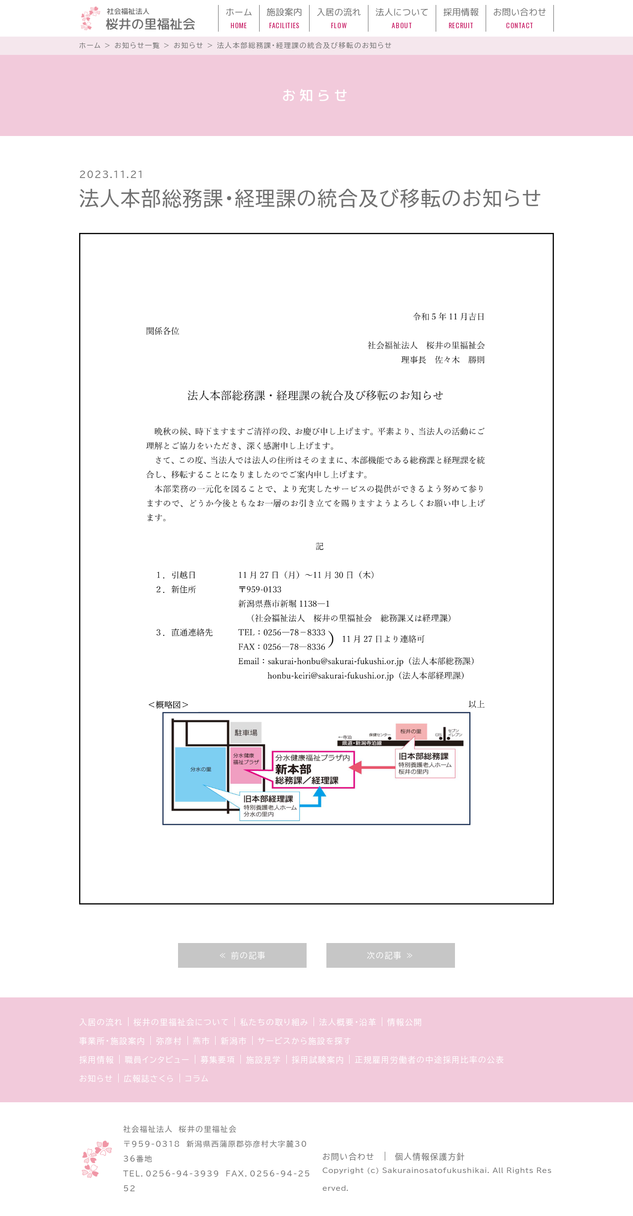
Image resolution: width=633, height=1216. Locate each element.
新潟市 (234, 1041)
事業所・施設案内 (112, 1041)
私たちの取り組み (274, 1022)
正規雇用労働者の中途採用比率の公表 (429, 1060)
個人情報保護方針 (430, 1157)
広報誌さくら (149, 1078)
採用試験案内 (318, 1060)
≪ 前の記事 (242, 955)
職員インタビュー (157, 1060)
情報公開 (404, 1022)
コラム (197, 1078)
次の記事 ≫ (390, 955)
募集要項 (217, 1060)
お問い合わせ (348, 1157)
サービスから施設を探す (305, 1041)
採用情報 (96, 1060)
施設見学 (263, 1060)
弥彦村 (169, 1041)
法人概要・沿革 (348, 1022)
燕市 (202, 1041)
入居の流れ (101, 1022)
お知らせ (96, 1078)
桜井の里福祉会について (182, 1022)
